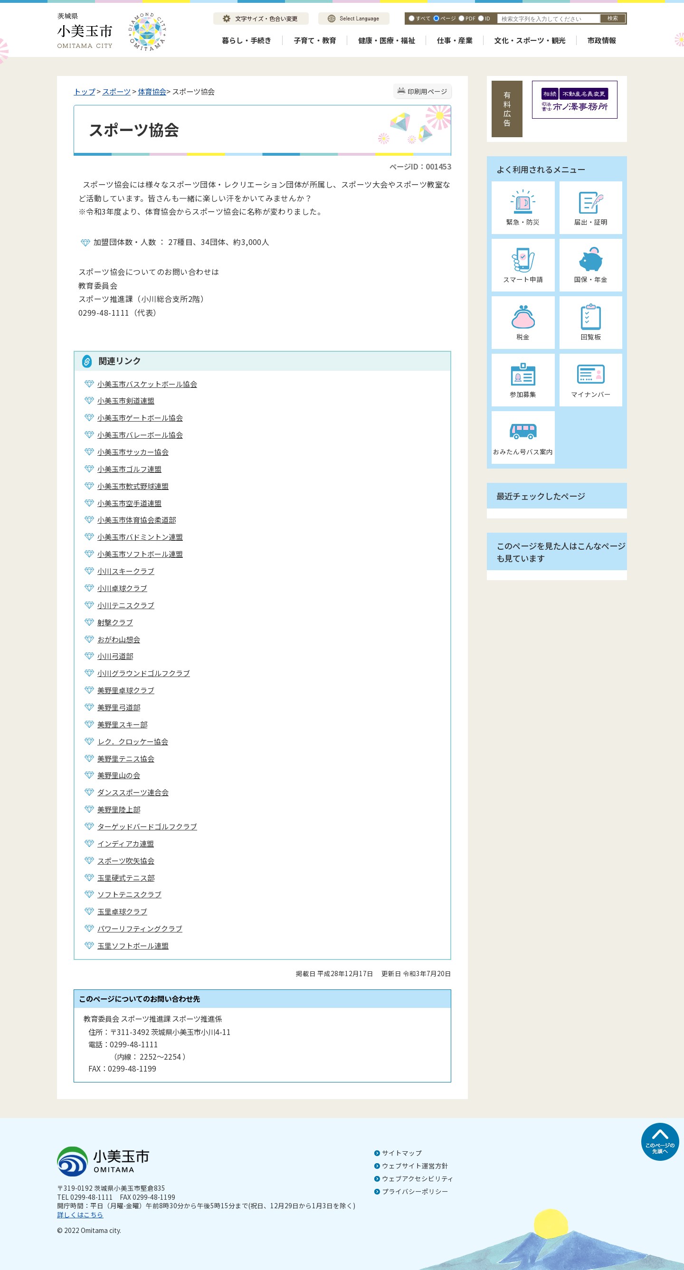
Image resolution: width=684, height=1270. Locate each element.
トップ (84, 91)
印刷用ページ (427, 91)
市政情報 (602, 40)
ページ (448, 18)
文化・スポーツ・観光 (530, 40)
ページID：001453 (420, 166)
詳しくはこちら (80, 1214)
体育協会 (152, 91)
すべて (423, 18)
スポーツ (116, 91)
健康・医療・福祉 (386, 40)
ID (487, 18)
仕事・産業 (455, 40)
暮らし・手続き (247, 40)
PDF (470, 18)
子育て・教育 (315, 40)
